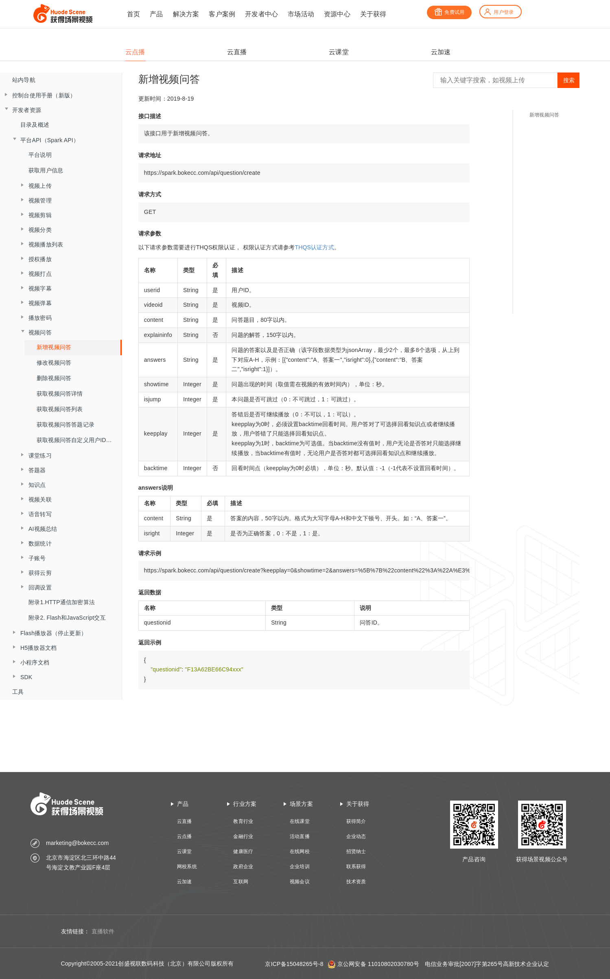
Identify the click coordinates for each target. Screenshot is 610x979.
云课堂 (184, 851)
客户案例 (222, 14)
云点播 (184, 836)
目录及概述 (34, 124)
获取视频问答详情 (60, 393)
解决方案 (186, 14)
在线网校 (300, 851)
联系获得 (356, 866)
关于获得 (373, 14)
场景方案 (301, 804)
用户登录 (498, 12)
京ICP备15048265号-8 (294, 964)
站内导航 (23, 80)
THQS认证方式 (314, 247)
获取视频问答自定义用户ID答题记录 (79, 440)
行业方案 (244, 804)
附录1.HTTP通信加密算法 (61, 602)
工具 (18, 692)
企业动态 (356, 836)
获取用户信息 (45, 170)
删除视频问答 (54, 378)
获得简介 (356, 821)
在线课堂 (300, 821)
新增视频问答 (54, 347)
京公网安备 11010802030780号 (378, 964)
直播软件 (103, 931)
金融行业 (243, 836)
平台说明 (40, 155)
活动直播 (300, 836)
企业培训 (300, 866)
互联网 (240, 881)
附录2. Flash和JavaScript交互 (67, 617)
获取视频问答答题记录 (65, 424)
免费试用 (449, 12)
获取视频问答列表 (60, 409)
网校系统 (187, 866)
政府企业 (243, 866)
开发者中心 (261, 14)
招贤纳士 (356, 851)
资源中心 (337, 14)
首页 (133, 14)
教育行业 (243, 821)
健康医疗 (243, 851)
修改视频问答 (54, 362)
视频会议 (300, 881)
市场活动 (301, 14)
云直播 (184, 821)
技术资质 (356, 881)
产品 (156, 14)
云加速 (184, 881)
